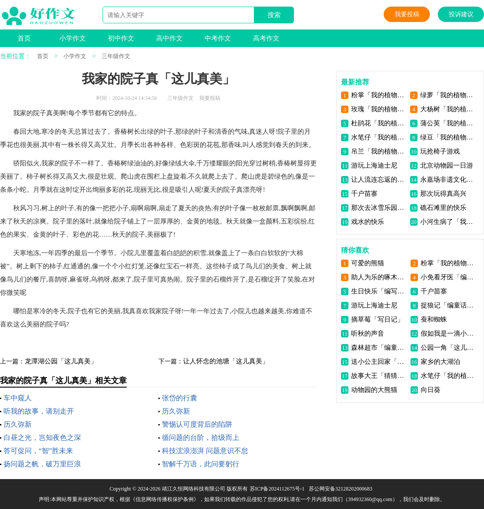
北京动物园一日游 (446, 165)
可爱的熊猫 (367, 263)
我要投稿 (407, 14)
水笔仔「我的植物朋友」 (379, 137)
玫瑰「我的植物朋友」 (379, 109)
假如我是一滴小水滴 (449, 333)
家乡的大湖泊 (440, 361)
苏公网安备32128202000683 (340, 489)
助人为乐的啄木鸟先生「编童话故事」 (379, 277)
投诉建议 (461, 14)
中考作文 (218, 38)
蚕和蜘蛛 (434, 319)
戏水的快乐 (367, 221)
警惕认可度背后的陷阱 (197, 424)
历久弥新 (176, 411)
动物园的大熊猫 (374, 389)
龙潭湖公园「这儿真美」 (61, 361)
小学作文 (72, 38)
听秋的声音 (367, 333)
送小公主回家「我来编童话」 (379, 361)
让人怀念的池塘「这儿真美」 (226, 361)
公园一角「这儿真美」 (449, 347)
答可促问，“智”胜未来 (38, 450)
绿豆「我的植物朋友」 (448, 137)
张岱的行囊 (179, 398)
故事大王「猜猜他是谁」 (379, 375)
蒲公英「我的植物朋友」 (448, 123)
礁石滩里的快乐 (443, 207)
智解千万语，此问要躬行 (200, 464)
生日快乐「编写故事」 (379, 291)
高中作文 (169, 38)
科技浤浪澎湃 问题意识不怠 (205, 450)
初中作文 (121, 38)
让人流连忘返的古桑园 (379, 179)
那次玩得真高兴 (443, 193)
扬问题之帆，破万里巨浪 (42, 464)
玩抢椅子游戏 (440, 151)
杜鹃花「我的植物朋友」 (379, 123)
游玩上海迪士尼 (374, 165)
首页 (24, 38)
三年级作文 (116, 56)
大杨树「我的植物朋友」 (448, 109)
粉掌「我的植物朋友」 (379, 95)
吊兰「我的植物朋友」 (379, 151)
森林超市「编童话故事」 (379, 347)
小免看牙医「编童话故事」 (449, 277)
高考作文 (266, 38)
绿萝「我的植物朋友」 (448, 95)
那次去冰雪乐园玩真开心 (379, 207)
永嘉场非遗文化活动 (448, 179)
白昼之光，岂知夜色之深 (42, 437)
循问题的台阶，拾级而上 (200, 437)
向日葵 (430, 389)
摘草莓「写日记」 (377, 319)
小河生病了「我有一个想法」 (448, 221)
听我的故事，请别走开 (39, 411)
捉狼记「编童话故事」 (449, 305)
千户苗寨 (364, 193)
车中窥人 (18, 398)
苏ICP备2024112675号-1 (277, 489)
